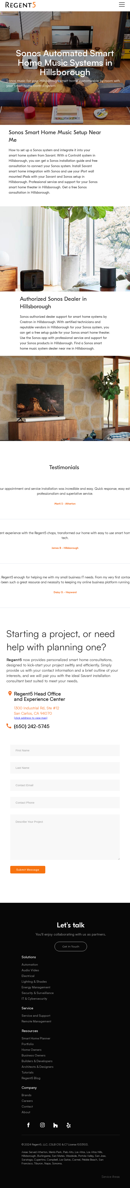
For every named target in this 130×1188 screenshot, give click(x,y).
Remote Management (36, 1021)
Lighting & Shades (34, 981)
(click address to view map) (30, 717)
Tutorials (28, 1072)
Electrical (28, 976)
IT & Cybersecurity (34, 998)
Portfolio (28, 1044)
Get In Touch (70, 946)
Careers (27, 1101)
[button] (122, 4)
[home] (20, 5)
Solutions (29, 957)
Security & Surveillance (38, 993)
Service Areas (111, 1177)
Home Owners (32, 1050)
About (26, 1112)
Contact (27, 1106)
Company (29, 1087)
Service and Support (36, 1015)
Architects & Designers (37, 1067)
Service (27, 1008)
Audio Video (30, 970)
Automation (30, 964)
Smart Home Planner (36, 1038)
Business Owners (33, 1055)
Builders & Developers (37, 1061)
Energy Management (36, 987)
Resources (30, 1031)
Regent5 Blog (31, 1078)
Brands (26, 1095)
